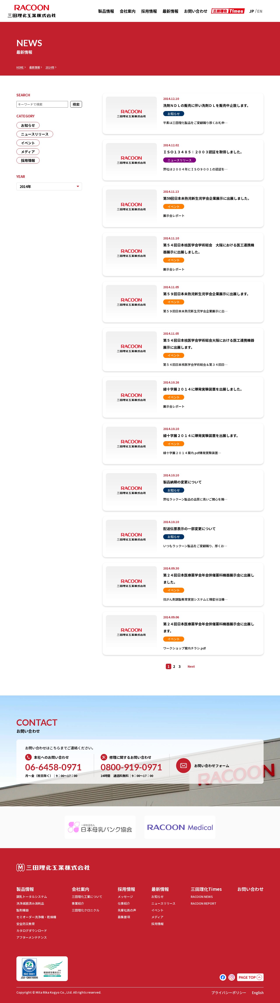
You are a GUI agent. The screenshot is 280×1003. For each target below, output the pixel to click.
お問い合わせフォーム (202, 765)
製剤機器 (22, 910)
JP (251, 11)
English (258, 992)
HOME (20, 67)
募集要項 (124, 917)
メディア (28, 151)
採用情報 (149, 11)
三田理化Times (206, 889)
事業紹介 (78, 903)
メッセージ (125, 896)
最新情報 (170, 11)
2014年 (50, 67)
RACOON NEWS (202, 896)
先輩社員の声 (127, 910)
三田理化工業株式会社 (53, 867)
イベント (28, 142)
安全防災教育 (25, 924)
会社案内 (127, 11)
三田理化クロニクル (85, 910)
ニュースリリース (35, 134)
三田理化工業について (87, 896)
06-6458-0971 (53, 767)
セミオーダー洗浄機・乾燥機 (36, 917)
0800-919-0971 (131, 767)
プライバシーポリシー (228, 992)
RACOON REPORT (203, 903)
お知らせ (28, 125)
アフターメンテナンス (31, 937)
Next (191, 666)
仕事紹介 (124, 903)
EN (259, 11)
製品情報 (106, 11)
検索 (76, 104)
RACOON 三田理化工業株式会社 (32, 11)
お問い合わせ (196, 11)
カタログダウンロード (31, 930)
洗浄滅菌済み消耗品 (30, 903)
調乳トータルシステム (31, 896)
